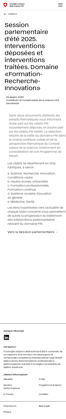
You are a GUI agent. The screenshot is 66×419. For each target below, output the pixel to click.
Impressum (10, 406)
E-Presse (9, 394)
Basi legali (44, 406)
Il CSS (42, 379)
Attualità (8, 379)
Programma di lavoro (50, 385)
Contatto (43, 394)
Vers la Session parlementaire (32, 232)
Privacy (7, 412)
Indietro (10, 14)
